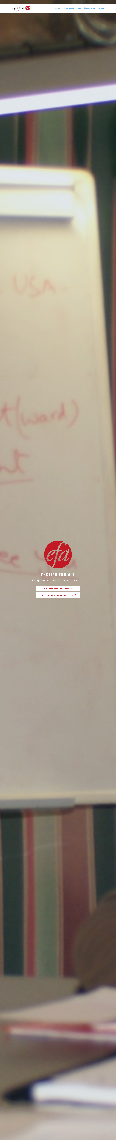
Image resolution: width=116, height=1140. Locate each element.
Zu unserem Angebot (56, 588)
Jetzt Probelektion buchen (57, 595)
